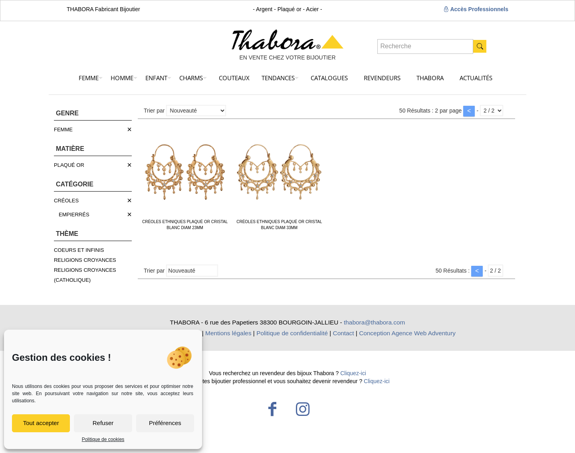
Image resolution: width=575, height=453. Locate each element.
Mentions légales (228, 333)
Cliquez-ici (353, 373)
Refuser (103, 422)
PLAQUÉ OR (69, 165)
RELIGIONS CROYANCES (85, 260)
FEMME (63, 130)
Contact (343, 333)
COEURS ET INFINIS (79, 250)
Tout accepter (41, 422)
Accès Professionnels (475, 9)
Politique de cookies (103, 439)
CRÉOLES (66, 201)
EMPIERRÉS (74, 215)
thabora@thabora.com (374, 322)
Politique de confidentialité (292, 333)
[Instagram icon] (303, 409)
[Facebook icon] (272, 409)
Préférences (165, 422)
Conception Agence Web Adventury (407, 333)
